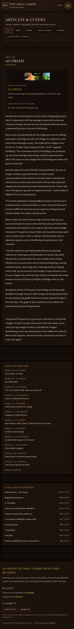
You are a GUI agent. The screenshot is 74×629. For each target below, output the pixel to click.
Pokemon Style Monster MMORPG (20, 508)
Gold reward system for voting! (18, 406)
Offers (29, 30)
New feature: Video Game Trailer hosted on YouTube (28, 423)
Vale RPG (9, 535)
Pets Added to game (14, 448)
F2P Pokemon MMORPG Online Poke (20, 519)
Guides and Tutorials (18, 36)
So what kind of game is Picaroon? (20, 440)
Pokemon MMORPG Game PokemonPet (22, 541)
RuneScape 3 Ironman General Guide (21, 456)
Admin (23, 370)
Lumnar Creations (49, 623)
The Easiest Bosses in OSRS (17, 464)
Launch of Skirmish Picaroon (17, 398)
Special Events (44, 30)
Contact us (10, 609)
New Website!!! (11, 381)
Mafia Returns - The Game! (16, 492)
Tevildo (23, 387)
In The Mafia (10, 503)
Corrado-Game (11, 524)
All (9, 30)
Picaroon (24, 395)
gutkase (24, 445)
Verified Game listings (14, 431)
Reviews (60, 30)
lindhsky (24, 412)
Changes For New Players (16, 415)
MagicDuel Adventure (14, 497)
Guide (8, 453)
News (18, 30)
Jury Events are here (14, 373)
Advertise (25, 609)
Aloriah (12, 65)
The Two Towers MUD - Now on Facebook (23, 390)
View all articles (13, 470)
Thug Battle (10, 530)
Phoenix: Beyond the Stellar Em (18, 513)
